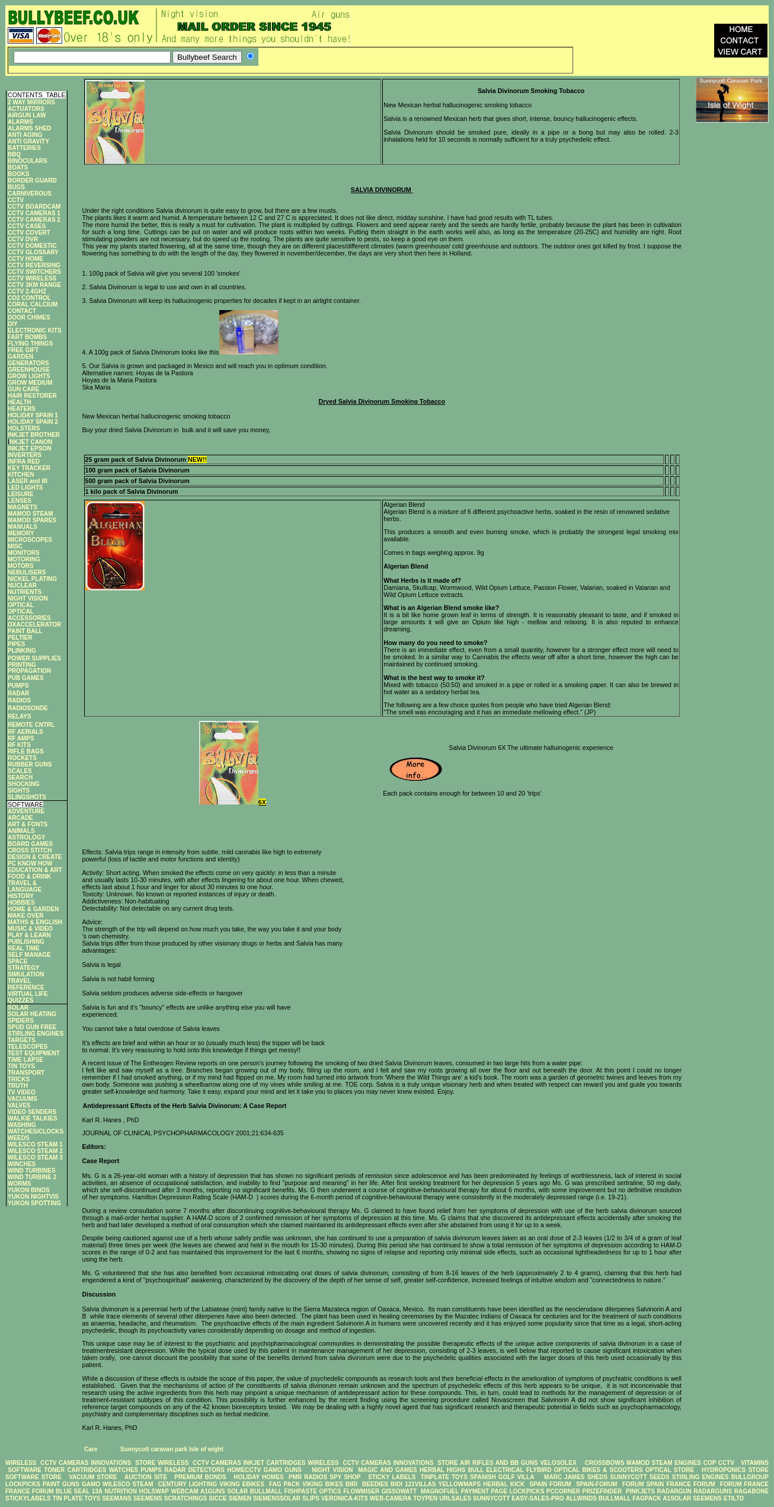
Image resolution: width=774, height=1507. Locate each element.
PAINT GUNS (61, 1484)
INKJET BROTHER (34, 435)
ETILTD (734, 1498)
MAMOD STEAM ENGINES (663, 1463)
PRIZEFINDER (602, 1491)
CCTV (16, 200)
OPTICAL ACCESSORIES (29, 614)
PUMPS (18, 685)
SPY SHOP (345, 1477)
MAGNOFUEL (440, 1491)
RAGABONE (751, 1491)
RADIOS (19, 700)
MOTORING (24, 559)
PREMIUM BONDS (200, 1477)
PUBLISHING (26, 941)
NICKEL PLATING (32, 579)
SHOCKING (24, 784)
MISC (15, 546)
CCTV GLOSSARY (33, 252)
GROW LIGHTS (29, 376)
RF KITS (19, 745)
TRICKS (19, 1079)
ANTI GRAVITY (28, 141)
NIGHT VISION (28, 598)
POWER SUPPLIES (34, 658)
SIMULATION (26, 974)
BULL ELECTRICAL (496, 1470)
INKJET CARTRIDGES (274, 1463)
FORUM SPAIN (643, 1484)
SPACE (18, 961)
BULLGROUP (750, 1477)
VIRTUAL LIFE (28, 994)
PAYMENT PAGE (484, 1491)
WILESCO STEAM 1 (35, 1144)
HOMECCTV (244, 1470)
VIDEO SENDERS (32, 1112)
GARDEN (20, 356)
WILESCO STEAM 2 (35, 1151)
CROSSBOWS (601, 1463)
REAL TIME (24, 948)
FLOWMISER (361, 1491)
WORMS (19, 1183)
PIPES (16, 644)
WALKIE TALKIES (32, 1118)
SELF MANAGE (29, 955)
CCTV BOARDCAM (34, 206)
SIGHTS (19, 790)
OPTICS (330, 1491)
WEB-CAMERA (391, 1498)
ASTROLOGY (26, 837)
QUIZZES (20, 1000)
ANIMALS (21, 831)
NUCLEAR (22, 585)
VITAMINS (755, 1463)
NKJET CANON (30, 442)
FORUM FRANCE (744, 1484)
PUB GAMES (26, 678)
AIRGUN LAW (27, 115)
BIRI (353, 1484)
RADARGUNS (712, 1491)
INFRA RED (24, 461)
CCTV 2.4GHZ (27, 291)
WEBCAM (185, 1491)
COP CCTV (718, 1463)
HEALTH (19, 402)
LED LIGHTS (25, 487)
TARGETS (22, 1040)
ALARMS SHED (29, 128)
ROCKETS (22, 758)
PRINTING (22, 665)
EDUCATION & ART (35, 870)
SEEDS (660, 1477)
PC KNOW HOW (30, 863)
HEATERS (22, 409)
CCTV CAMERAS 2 (34, 219)
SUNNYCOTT (628, 1477)
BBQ (14, 154)
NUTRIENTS (24, 592)
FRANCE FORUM (690, 1484)
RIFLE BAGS (26, 751)
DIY (13, 324)
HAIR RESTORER (32, 395)
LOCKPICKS (24, 1484)
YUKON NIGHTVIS (33, 1196)
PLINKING (22, 650)
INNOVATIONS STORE (123, 1463)
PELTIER (20, 637)
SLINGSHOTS (27, 797)
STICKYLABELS (28, 1498)
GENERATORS (28, 363)
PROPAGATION (29, 671)
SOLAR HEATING (32, 1014)
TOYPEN (425, 1498)
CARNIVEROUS (30, 193)
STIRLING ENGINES (35, 1033)
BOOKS (19, 174)
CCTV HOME (25, 259)
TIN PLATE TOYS (77, 1498)
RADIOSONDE (28, 708)
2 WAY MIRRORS (31, 102)
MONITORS (24, 553)
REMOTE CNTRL (31, 724)
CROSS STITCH (30, 850)
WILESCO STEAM (128, 1484)
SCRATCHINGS (185, 1498)
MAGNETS (22, 507)
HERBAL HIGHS (442, 1470)
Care (89, 1449)
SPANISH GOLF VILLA (502, 1477)
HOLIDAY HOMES (259, 1477)
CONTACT (22, 311)
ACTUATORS (26, 109)
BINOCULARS (27, 161)
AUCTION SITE (145, 1477)
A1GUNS (212, 1491)
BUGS (16, 187)
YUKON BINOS (29, 1190)
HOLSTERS (24, 428)
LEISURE (20, 494)
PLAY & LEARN (29, 935)
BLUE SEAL (72, 1491)
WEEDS (19, 1138)
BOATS (18, 167)
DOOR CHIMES (29, 317)
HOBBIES (21, 902)
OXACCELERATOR (34, 624)
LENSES (19, 500)
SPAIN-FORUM (597, 1484)
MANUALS (22, 526)
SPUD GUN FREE (32, 1027)
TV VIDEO (22, 1092)
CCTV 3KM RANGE (34, 285)
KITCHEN (21, 474)
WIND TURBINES (32, 1170)
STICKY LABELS (391, 1477)
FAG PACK (285, 1484)
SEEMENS (147, 1498)
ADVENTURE (26, 811)
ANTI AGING (25, 135)
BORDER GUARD (32, 180)
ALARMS (20, 122)
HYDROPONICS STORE (735, 1470)
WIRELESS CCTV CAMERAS (47, 1463)
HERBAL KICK (503, 1484)
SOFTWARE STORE (34, 1477)
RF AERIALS (25, 732)
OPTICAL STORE (669, 1470)
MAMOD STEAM (30, 513)
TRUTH (18, 1086)
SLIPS (310, 1498)
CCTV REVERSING (34, 265)
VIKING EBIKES (241, 1484)
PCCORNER (563, 1491)
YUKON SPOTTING (34, 1203)
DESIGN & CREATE (35, 857)
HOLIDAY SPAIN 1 (33, 415)
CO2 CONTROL (29, 298)
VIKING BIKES (322, 1484)
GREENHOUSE (29, 369)
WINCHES (22, 1164)
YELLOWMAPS (460, 1484)
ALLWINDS (581, 1498)
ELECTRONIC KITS (35, 330)
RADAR (18, 693)
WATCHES (123, 1470)
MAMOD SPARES (32, 520)
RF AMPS (21, 738)
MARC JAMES (564, 1477)
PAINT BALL (25, 631)
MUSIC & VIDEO (30, 928)
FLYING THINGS (30, 343)
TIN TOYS (21, 1066)
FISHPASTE (300, 1491)
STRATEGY (24, 968)
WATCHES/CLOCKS (35, 1131)
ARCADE (20, 818)
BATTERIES (24, 148)
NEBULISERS (27, 572)
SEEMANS (116, 1498)
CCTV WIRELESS (32, 278)
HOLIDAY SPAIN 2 (33, 422)
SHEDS (597, 1477)
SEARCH (20, 777)
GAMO (92, 1484)
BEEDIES (375, 1484)
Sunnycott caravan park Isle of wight (171, 1449)
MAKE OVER (26, 915)
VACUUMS (22, 1099)
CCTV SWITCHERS (34, 272)
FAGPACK (646, 1498)
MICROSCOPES (30, 540)
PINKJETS (640, 1491)
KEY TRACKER (29, 468)
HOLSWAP (154, 1491)
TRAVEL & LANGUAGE (24, 886)
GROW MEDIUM (30, 382)
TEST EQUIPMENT (34, 1053)
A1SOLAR (677, 1498)
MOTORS (21, 566)
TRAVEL (19, 981)
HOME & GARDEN (33, 909)
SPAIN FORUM (550, 1484)
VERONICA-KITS (344, 1498)
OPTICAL (21, 605)
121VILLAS (420, 1484)
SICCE (218, 1498)
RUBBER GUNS (30, 764)
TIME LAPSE (25, 1059)
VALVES (19, 1105)
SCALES (20, 771)
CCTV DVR (23, 239)
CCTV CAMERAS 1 (34, 213)
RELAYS (19, 716)
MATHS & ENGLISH (35, 922)
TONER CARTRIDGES (75, 1470)
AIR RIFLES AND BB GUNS (499, 1463)
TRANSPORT (26, 1072)
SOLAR (18, 1007)
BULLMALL (266, 1491)
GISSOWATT (399, 1491)
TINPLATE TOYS (444, 1477)
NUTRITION (121, 1491)
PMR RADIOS (308, 1477)
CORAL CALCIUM (32, 304)
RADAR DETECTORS (194, 1470)
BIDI (396, 1484)
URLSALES (455, 1498)
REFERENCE (26, 987)
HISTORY (21, 896)
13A (97, 1491)
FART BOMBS (27, 337)
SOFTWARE (24, 1470)
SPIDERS (21, 1020)
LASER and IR (27, 481)
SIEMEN (240, 1498)
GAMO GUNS (283, 1470)
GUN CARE (23, 389)
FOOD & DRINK (29, 876)
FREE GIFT (23, 350)
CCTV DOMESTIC (32, 245)
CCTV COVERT (29, 232)
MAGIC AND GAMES (387, 1470)
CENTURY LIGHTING (187, 1484)
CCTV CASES (27, 226)
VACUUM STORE (93, 1477)
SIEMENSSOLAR (276, 1498)
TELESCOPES (27, 1046)
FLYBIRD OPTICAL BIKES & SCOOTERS (584, 1470)
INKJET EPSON (29, 448)
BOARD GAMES (30, 844)
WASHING (22, 1125)
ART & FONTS (27, 824)
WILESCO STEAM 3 (35, 1157)
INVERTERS (24, 455)
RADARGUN (674, 1491)
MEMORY (21, 533)
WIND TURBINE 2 (32, 1177)
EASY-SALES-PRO (537, 1498)
